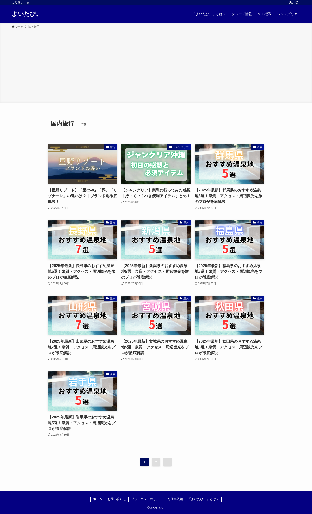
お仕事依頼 (175, 499)
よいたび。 (27, 14)
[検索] (297, 2)
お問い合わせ (116, 499)
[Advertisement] (156, 64)
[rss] (291, 2)
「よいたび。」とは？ (203, 499)
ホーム (97, 499)
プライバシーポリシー (146, 499)
